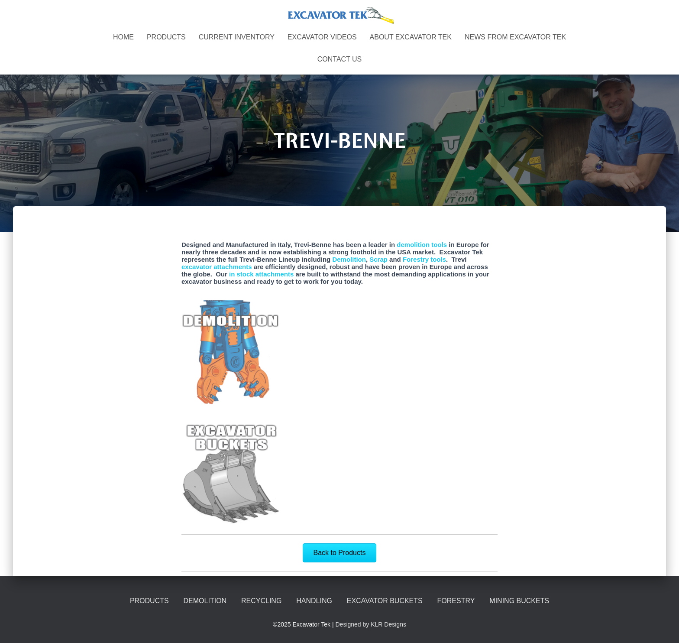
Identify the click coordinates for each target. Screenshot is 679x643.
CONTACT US (339, 59)
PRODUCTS (166, 37)
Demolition (349, 259)
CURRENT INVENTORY (237, 37)
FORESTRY (456, 600)
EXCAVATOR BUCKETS (385, 600)
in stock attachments (261, 274)
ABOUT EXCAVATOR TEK (411, 37)
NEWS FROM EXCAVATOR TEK (515, 37)
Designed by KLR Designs (371, 624)
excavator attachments (216, 266)
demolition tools (421, 244)
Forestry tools (424, 259)
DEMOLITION (205, 600)
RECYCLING (261, 600)
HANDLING (314, 600)
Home (123, 37)
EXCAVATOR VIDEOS (322, 37)
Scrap (378, 259)
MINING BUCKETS (519, 600)
